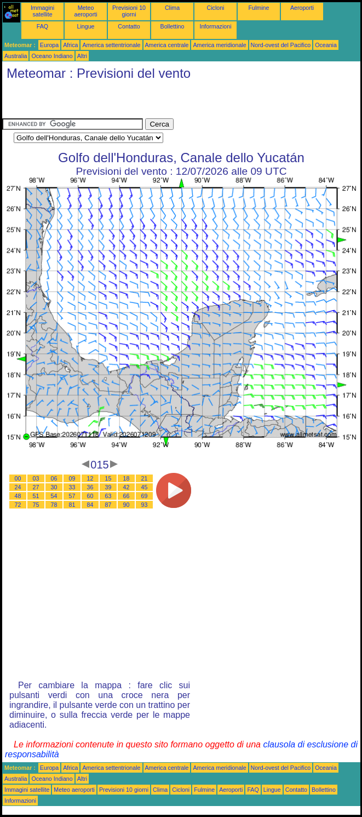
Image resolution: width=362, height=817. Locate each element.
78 (54, 504)
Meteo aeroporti (85, 11)
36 (90, 487)
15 (108, 478)
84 (90, 504)
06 (54, 478)
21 (144, 478)
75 (36, 504)
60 (90, 496)
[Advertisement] (130, 101)
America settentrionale (111, 45)
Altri (82, 56)
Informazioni (215, 26)
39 (108, 487)
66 (126, 496)
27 (36, 487)
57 (72, 496)
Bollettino (172, 26)
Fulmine (259, 7)
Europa (49, 45)
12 (90, 478)
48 (18, 496)
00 (18, 478)
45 (144, 487)
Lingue (86, 26)
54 (54, 496)
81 (72, 504)
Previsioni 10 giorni (129, 11)
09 (72, 478)
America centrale (167, 45)
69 (144, 496)
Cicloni (216, 7)
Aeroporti (302, 7)
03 (36, 478)
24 (18, 487)
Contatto (129, 26)
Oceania (326, 45)
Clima (172, 7)
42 (126, 487)
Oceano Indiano (51, 56)
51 (36, 496)
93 (144, 504)
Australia (15, 56)
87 (108, 504)
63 (108, 496)
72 (18, 504)
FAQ (42, 26)
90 (126, 504)
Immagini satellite (42, 11)
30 (54, 487)
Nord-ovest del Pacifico (281, 45)
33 (72, 487)
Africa (70, 45)
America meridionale (219, 45)
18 (126, 478)
